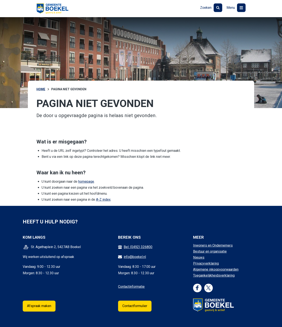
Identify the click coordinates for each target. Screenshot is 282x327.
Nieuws (198, 257)
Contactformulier (134, 306)
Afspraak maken (39, 306)
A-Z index (103, 199)
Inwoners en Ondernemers (213, 245)
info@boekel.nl (135, 257)
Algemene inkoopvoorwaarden (215, 269)
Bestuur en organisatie (210, 251)
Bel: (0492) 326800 (138, 247)
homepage (86, 181)
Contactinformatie (131, 287)
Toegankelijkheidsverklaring (214, 275)
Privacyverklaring (206, 263)
